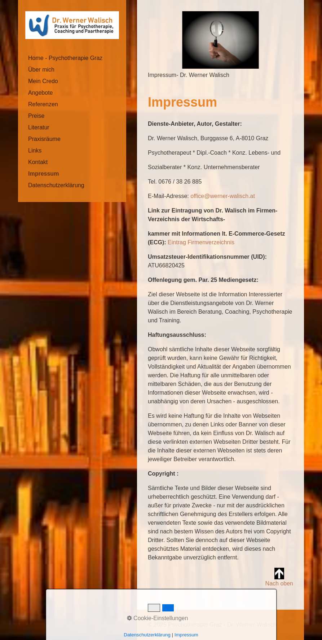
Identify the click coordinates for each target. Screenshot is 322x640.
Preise (36, 116)
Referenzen (43, 104)
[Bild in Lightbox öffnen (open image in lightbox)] (220, 40)
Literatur (38, 127)
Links (34, 150)
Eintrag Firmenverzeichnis (201, 242)
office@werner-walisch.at (222, 196)
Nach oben (279, 577)
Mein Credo (43, 81)
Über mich (41, 69)
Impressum (43, 174)
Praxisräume (44, 139)
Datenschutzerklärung (56, 185)
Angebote (40, 93)
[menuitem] (72, 58)
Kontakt (38, 162)
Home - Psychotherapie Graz (65, 58)
